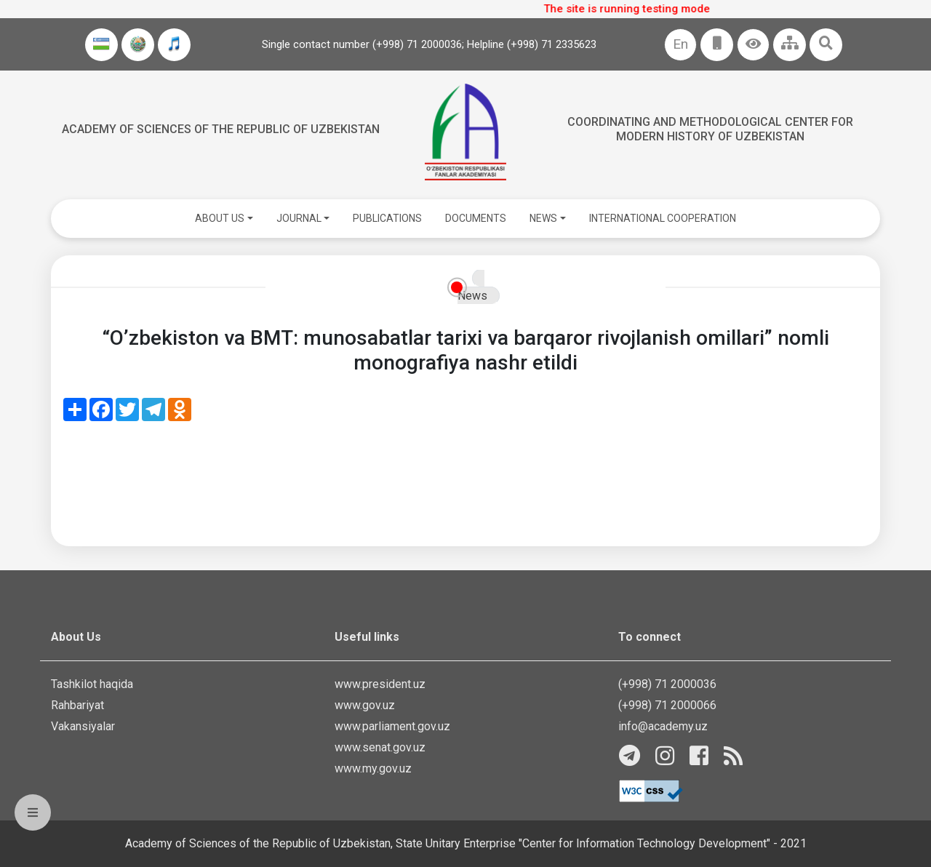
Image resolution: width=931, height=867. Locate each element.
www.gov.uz (365, 705)
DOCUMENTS (475, 218)
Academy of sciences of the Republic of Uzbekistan (221, 129)
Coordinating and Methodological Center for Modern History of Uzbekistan (710, 129)
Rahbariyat (77, 705)
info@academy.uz (663, 726)
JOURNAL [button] (298, 218)
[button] (753, 44)
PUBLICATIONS (387, 218)
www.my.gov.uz (373, 768)
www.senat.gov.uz (380, 747)
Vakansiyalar (83, 726)
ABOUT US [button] (219, 218)
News (472, 296)
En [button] (680, 44)
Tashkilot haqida (92, 684)
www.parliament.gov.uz (392, 726)
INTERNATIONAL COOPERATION (662, 218)
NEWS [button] (543, 218)
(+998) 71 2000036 (667, 684)
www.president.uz (380, 684)
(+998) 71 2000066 (667, 705)
